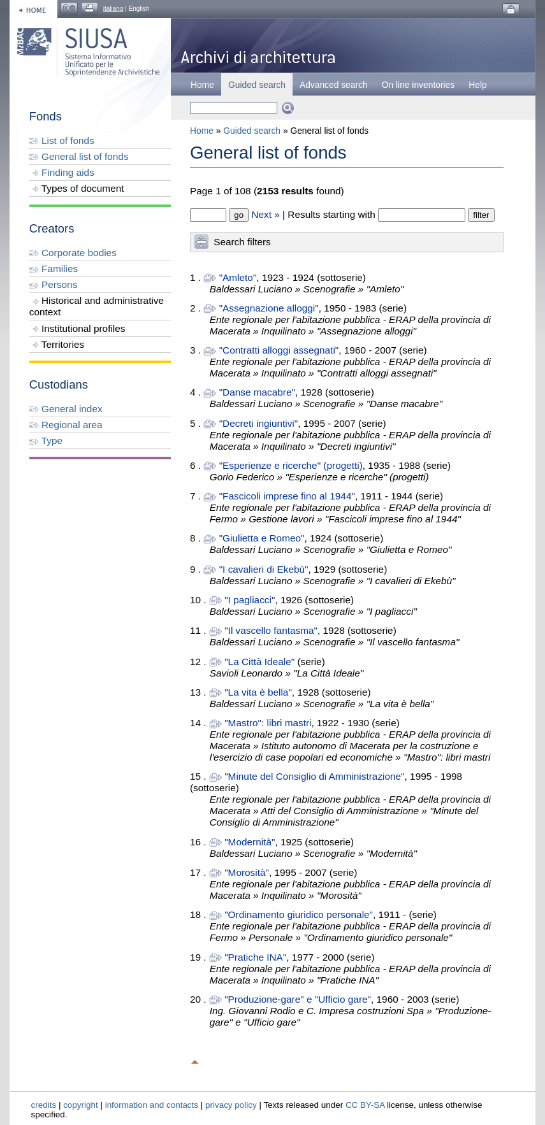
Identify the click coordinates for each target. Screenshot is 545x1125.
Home (202, 85)
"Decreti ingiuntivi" (258, 423)
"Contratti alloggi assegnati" (279, 350)
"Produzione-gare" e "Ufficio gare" (297, 999)
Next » (265, 214)
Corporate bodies (73, 252)
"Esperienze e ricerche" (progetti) (291, 465)
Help (477, 85)
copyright (80, 1105)
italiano (113, 8)
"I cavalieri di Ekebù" (264, 569)
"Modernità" (249, 841)
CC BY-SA (365, 1105)
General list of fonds (79, 156)
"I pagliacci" (249, 599)
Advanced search (334, 85)
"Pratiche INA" (255, 957)
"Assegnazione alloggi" (269, 308)
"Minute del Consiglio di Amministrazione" (314, 776)
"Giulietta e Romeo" (262, 538)
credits (44, 1105)
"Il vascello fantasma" (270, 630)
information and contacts (151, 1105)
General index (66, 408)
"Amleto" (238, 277)
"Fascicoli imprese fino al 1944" (287, 496)
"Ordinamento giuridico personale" (298, 914)
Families (53, 268)
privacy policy (231, 1105)
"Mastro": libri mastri (267, 722)
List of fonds (61, 140)
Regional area (66, 424)
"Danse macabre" (257, 392)
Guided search (251, 130)
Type (45, 440)
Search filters (242, 241)
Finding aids (61, 172)
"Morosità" (246, 872)
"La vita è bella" (258, 692)
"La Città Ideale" (259, 661)
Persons (53, 284)
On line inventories (418, 85)
